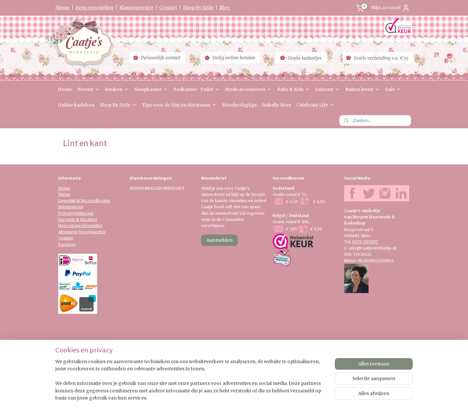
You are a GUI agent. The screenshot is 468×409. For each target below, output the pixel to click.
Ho (61, 188)
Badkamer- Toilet (196, 89)
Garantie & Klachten (77, 219)
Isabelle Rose (276, 105)
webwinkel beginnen (253, 367)
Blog (224, 7)
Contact (168, 7)
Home (65, 89)
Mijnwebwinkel (311, 367)
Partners (67, 244)
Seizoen (327, 89)
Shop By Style (198, 7)
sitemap (214, 367)
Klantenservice (136, 7)
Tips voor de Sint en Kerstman (179, 105)
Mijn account (390, 8)
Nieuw (62, 7)
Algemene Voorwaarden (81, 231)
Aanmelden (219, 240)
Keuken (117, 89)
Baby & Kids (293, 89)
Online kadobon (76, 105)
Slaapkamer (151, 89)
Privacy (65, 213)
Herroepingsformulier (80, 225)
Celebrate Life (315, 105)
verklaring (83, 213)
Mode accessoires (248, 89)
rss (228, 367)
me (67, 188)
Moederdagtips (239, 105)
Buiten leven (362, 89)
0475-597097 (365, 241)
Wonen (88, 89)
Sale (393, 89)
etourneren (72, 206)
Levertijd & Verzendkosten (84, 200)
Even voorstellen (94, 7)
